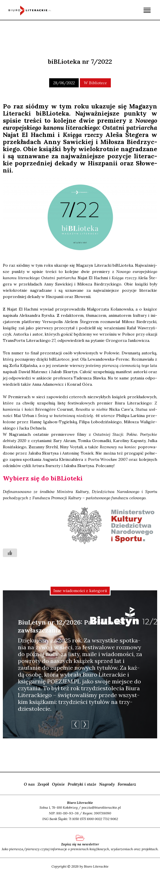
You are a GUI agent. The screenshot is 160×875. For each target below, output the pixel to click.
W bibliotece (95, 82)
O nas (29, 784)
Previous (75, 724)
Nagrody (107, 784)
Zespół (43, 784)
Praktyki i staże (82, 784)
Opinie (58, 784)
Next (85, 724)
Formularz (127, 784)
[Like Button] (10, 553)
